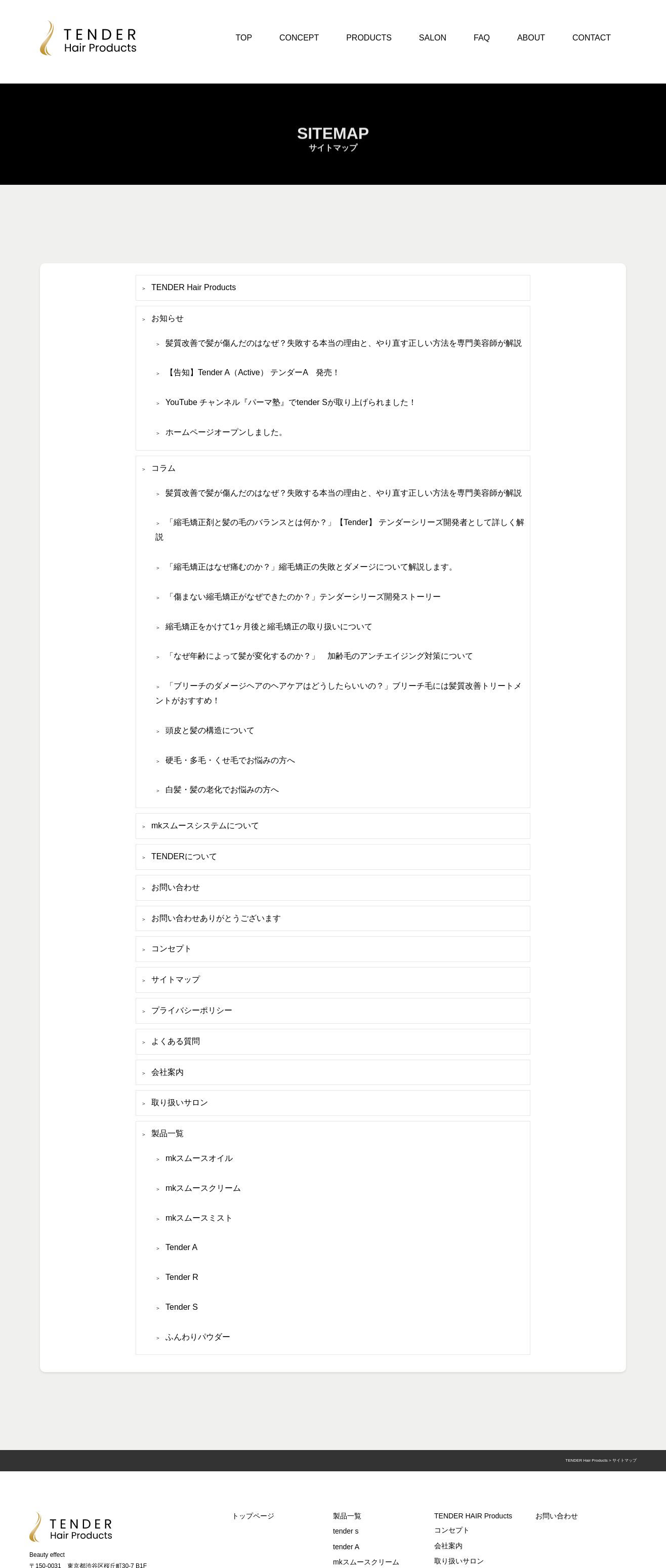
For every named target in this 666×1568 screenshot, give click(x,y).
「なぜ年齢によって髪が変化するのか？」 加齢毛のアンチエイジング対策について (319, 656)
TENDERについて (184, 856)
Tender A (181, 1247)
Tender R (181, 1277)
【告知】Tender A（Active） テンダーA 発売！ (252, 372)
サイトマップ (175, 979)
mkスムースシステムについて (205, 825)
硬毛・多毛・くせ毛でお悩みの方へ (230, 760)
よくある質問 (175, 1041)
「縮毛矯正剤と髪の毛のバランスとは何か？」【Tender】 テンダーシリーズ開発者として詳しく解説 (339, 529)
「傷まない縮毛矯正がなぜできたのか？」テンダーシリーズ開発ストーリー (303, 596)
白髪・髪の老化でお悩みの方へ (222, 789)
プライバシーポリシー (191, 1010)
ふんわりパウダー (197, 1337)
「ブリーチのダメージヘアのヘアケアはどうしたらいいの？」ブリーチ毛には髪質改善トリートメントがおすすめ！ (338, 693)
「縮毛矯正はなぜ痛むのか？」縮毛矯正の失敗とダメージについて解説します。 (311, 566)
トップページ (253, 1516)
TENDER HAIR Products (473, 1516)
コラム (163, 468)
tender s (346, 1531)
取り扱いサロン (179, 1102)
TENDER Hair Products (193, 287)
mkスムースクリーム (203, 1188)
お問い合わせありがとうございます (216, 918)
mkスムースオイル (199, 1158)
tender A (346, 1547)
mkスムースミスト (199, 1218)
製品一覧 (167, 1133)
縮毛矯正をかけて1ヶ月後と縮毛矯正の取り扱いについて (268, 626)
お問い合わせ (175, 887)
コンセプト (171, 948)
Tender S (181, 1307)
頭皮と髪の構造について (210, 730)
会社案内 (167, 1072)
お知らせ (167, 318)
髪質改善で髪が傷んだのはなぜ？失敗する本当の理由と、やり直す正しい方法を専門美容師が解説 (343, 343)
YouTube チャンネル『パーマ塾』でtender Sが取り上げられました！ (291, 402)
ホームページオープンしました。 (226, 432)
